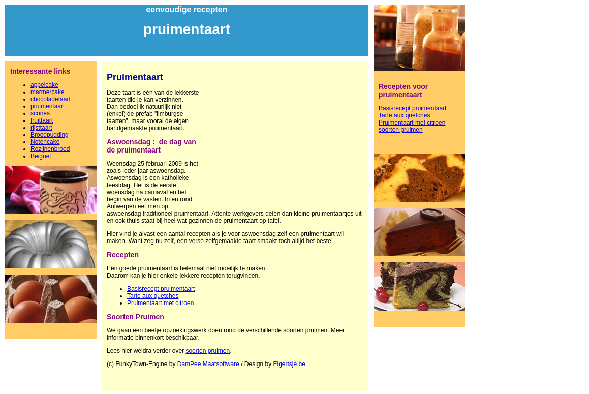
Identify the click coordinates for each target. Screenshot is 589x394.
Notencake (44, 141)
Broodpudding (49, 134)
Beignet (40, 156)
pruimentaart (47, 106)
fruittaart (41, 120)
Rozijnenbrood (50, 149)
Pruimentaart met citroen (160, 303)
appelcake (44, 84)
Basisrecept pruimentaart (161, 288)
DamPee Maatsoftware (208, 364)
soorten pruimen (207, 350)
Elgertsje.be (289, 364)
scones (40, 113)
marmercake (47, 92)
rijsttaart (41, 127)
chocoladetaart (50, 99)
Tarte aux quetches (152, 295)
